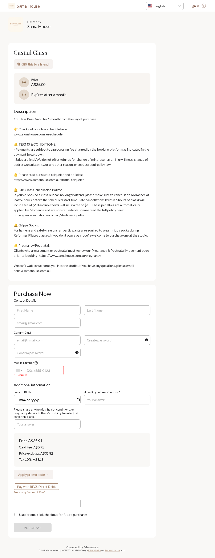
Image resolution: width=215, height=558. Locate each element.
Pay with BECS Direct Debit (36, 486)
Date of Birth (22, 392)
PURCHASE (32, 528)
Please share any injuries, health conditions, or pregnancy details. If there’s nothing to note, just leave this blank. (46, 413)
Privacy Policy (94, 550)
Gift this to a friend (33, 64)
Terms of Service (112, 550)
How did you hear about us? (102, 392)
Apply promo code (33, 474)
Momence (91, 547)
